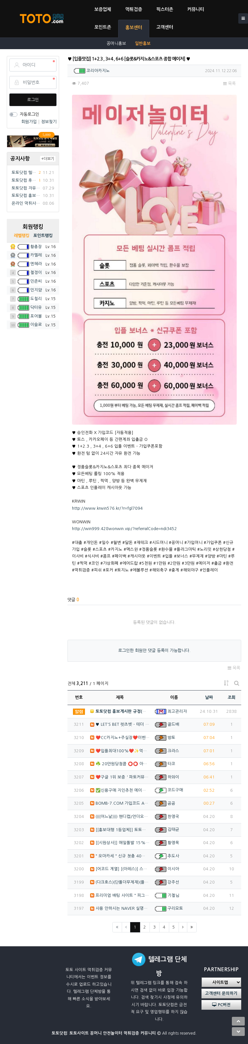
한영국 (173, 816)
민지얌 (36, 290)
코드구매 (175, 790)
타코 (171, 764)
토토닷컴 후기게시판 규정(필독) (24, 180)
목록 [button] (229, 84)
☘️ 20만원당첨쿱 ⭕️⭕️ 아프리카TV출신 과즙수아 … (120, 764)
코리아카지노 (98, 71)
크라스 (173, 751)
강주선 (173, 882)
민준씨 (36, 281)
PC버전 (221, 1005)
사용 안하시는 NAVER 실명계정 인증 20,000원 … (120, 908)
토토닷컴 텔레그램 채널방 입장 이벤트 (24, 172)
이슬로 (36, 324)
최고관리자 (177, 711)
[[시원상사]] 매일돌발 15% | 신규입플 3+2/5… (120, 843)
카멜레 (36, 255)
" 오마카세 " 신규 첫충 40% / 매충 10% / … (120, 856)
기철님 (173, 895)
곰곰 (171, 803)
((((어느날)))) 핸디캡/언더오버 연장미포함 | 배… (120, 816)
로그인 (33, 100)
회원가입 (29, 122)
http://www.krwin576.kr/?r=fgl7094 (107, 508)
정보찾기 (49, 122)
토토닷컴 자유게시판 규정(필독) (26, 188)
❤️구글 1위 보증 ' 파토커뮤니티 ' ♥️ (120, 777)
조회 (231, 697)
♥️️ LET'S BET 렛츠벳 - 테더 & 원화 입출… (120, 724)
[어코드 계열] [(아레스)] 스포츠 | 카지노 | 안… (120, 869)
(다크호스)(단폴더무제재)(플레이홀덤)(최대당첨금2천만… (120, 882)
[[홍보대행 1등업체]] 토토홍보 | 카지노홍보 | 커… (120, 830)
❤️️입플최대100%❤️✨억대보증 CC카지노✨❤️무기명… (120, 751)
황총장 (36, 247)
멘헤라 (36, 264)
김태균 (173, 829)
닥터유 (36, 307)
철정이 (36, 272)
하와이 (173, 777)
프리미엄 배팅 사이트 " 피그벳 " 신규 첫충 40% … (120, 895)
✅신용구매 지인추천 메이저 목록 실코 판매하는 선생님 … (120, 790)
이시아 (173, 869)
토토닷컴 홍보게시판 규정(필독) (26, 195)
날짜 (209, 697)
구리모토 (175, 908)
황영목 (173, 843)
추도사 (173, 856)
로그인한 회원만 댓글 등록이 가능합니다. (154, 650)
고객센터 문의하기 (221, 993)
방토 (171, 737)
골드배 (173, 724)
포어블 (36, 316)
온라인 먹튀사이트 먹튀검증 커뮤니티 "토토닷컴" (26, 203)
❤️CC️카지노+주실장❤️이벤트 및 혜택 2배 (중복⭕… (120, 737)
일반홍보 (142, 43)
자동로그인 (29, 114)
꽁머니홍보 (116, 43)
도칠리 (36, 299)
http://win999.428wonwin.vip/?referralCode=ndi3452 (124, 529)
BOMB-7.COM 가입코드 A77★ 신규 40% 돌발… (120, 803)
